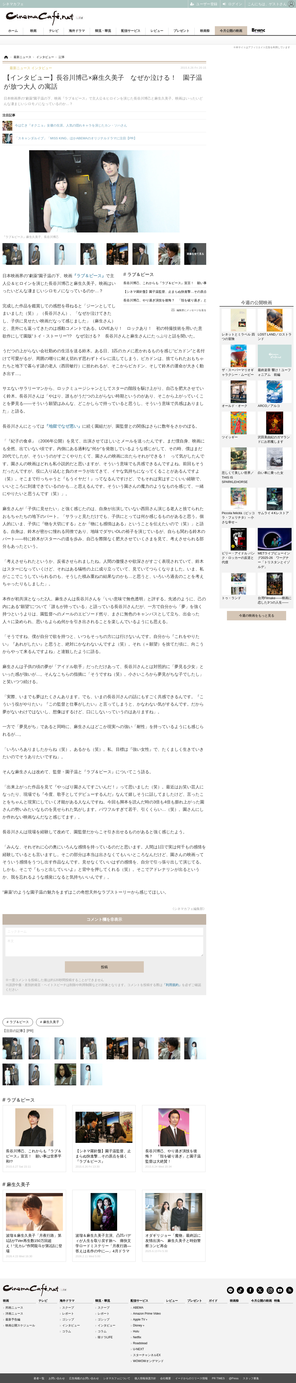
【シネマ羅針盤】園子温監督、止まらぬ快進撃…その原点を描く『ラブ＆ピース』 (182, 291)
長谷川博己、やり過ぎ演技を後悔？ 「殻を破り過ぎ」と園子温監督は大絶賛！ (181, 300)
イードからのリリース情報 (191, 1378)
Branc (258, 30)
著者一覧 (39, 1378)
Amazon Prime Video (147, 1313)
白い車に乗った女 (270, 473)
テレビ (53, 31)
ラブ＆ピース (140, 274)
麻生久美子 (51, 1022)
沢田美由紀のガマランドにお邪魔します (274, 439)
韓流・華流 (103, 31)
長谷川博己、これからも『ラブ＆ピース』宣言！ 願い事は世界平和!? (174, 283)
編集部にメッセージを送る (191, 310)
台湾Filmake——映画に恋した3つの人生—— (275, 600)
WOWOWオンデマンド (148, 1361)
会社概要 (165, 1378)
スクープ (68, 1307)
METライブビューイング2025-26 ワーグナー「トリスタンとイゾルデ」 (274, 560)
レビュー (156, 31)
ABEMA (138, 1307)
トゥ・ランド (231, 598)
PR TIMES (218, 1378)
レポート (68, 1313)
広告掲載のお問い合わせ (84, 1378)
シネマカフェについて (116, 1378)
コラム (66, 1331)
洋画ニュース (14, 1313)
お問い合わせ (57, 1378)
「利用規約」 (172, 985)
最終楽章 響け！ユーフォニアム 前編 (274, 372)
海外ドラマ (77, 31)
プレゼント (181, 31)
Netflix (137, 1337)
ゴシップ (68, 1319)
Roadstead (140, 1343)
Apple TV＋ (140, 1319)
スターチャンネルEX (147, 1355)
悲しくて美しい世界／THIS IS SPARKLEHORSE (238, 477)
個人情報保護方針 (145, 1378)
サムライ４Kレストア (273, 513)
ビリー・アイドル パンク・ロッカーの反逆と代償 (238, 557)
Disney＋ (139, 1325)
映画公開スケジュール (20, 1325)
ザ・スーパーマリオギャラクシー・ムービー (238, 372)
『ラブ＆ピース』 (89, 275)
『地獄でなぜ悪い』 (63, 426)
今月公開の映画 (231, 31)
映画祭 (205, 31)
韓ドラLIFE (105, 1337)
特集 (277, 1300)
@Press (234, 1378)
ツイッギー (230, 437)
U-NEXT (138, 1349)
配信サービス (130, 31)
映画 (33, 31)
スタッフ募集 (251, 1378)
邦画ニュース (14, 1307)
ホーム (13, 31)
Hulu (136, 1331)
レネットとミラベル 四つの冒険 (238, 337)
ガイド (213, 1300)
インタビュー (71, 1325)
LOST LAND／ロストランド (275, 337)
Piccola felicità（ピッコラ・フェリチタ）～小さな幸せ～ (238, 517)
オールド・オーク (234, 406)
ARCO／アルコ (269, 406)
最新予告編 (12, 1319)
